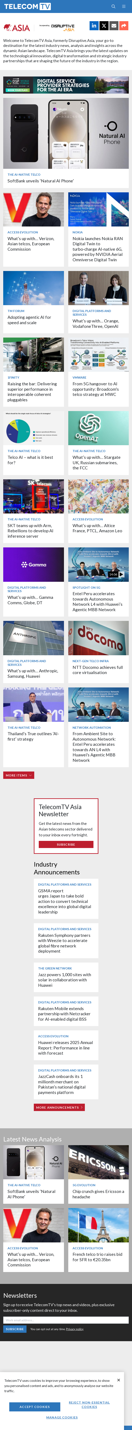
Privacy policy (75, 1329)
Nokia (78, 232)
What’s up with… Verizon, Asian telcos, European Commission (31, 244)
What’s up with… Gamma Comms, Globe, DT (30, 600)
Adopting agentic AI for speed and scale (29, 320)
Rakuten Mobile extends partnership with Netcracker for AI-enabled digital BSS (64, 1014)
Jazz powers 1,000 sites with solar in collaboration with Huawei (64, 980)
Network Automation (92, 727)
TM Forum (16, 311)
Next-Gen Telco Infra (91, 661)
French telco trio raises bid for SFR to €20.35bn (97, 1257)
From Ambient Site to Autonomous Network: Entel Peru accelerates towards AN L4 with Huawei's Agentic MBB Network (94, 746)
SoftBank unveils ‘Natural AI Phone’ (41, 180)
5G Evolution (84, 1185)
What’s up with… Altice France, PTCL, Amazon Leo (97, 528)
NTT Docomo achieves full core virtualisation (98, 670)
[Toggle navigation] (124, 6)
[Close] (118, 1380)
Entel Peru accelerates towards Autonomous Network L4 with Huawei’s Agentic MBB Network (98, 601)
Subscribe (66, 844)
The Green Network (55, 968)
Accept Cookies (35, 1407)
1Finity (13, 377)
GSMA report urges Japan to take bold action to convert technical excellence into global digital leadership (64, 901)
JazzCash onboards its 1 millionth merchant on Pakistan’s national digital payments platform (61, 1084)
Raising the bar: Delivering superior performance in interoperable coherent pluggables (32, 391)
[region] (62, 1401)
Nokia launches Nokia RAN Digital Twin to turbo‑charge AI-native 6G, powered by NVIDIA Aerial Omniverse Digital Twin (98, 249)
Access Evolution (23, 232)
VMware (79, 377)
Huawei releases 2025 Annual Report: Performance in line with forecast (65, 1047)
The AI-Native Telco (24, 174)
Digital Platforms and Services (92, 312)
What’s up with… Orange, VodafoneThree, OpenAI (96, 323)
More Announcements (59, 1107)
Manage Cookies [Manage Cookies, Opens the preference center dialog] (62, 1417)
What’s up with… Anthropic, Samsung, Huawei (33, 673)
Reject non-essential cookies (89, 1405)
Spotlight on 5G (86, 587)
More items (19, 775)
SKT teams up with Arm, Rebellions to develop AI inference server (30, 531)
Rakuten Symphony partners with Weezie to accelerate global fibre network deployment (64, 943)
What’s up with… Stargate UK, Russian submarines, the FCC (97, 462)
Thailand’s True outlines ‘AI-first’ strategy (33, 736)
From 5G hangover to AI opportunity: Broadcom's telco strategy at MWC (96, 389)
